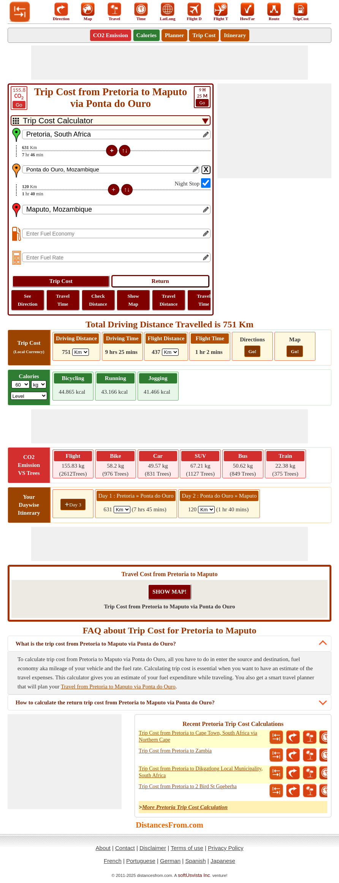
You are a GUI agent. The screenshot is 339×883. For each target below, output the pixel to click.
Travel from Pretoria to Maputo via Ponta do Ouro (118, 686)
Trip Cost (203, 35)
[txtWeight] (20, 384)
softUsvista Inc (194, 875)
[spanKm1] (122, 509)
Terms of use (187, 848)
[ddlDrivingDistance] (80, 352)
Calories (146, 35)
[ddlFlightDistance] (170, 352)
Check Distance (98, 300)
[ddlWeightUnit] (38, 384)
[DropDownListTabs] (111, 120)
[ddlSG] (29, 396)
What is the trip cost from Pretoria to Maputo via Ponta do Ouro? (96, 644)
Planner (174, 35)
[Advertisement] (169, 63)
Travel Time (63, 300)
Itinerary (235, 35)
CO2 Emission (110, 35)
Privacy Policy (225, 848)
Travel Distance (169, 300)
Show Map (133, 300)
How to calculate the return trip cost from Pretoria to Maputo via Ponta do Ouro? (115, 702)
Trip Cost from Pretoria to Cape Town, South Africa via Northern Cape (198, 736)
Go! (253, 351)
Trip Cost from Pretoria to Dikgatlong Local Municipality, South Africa (201, 772)
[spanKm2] (206, 509)
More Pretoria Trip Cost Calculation (185, 807)
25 (202, 97)
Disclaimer (152, 848)
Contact (125, 848)
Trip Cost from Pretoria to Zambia (175, 751)
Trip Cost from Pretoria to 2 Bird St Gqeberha (188, 786)
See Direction (28, 300)
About (103, 848)
